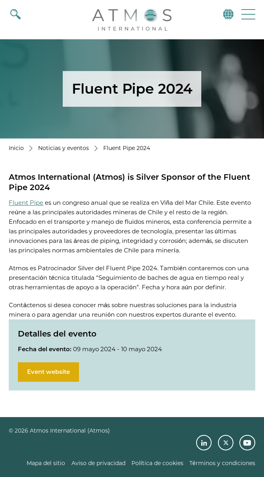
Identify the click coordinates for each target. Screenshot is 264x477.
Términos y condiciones (222, 463)
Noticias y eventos (63, 148)
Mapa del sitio (46, 463)
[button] (247, 14)
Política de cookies (157, 463)
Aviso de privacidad (98, 463)
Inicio (16, 148)
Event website (48, 371)
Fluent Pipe (26, 202)
